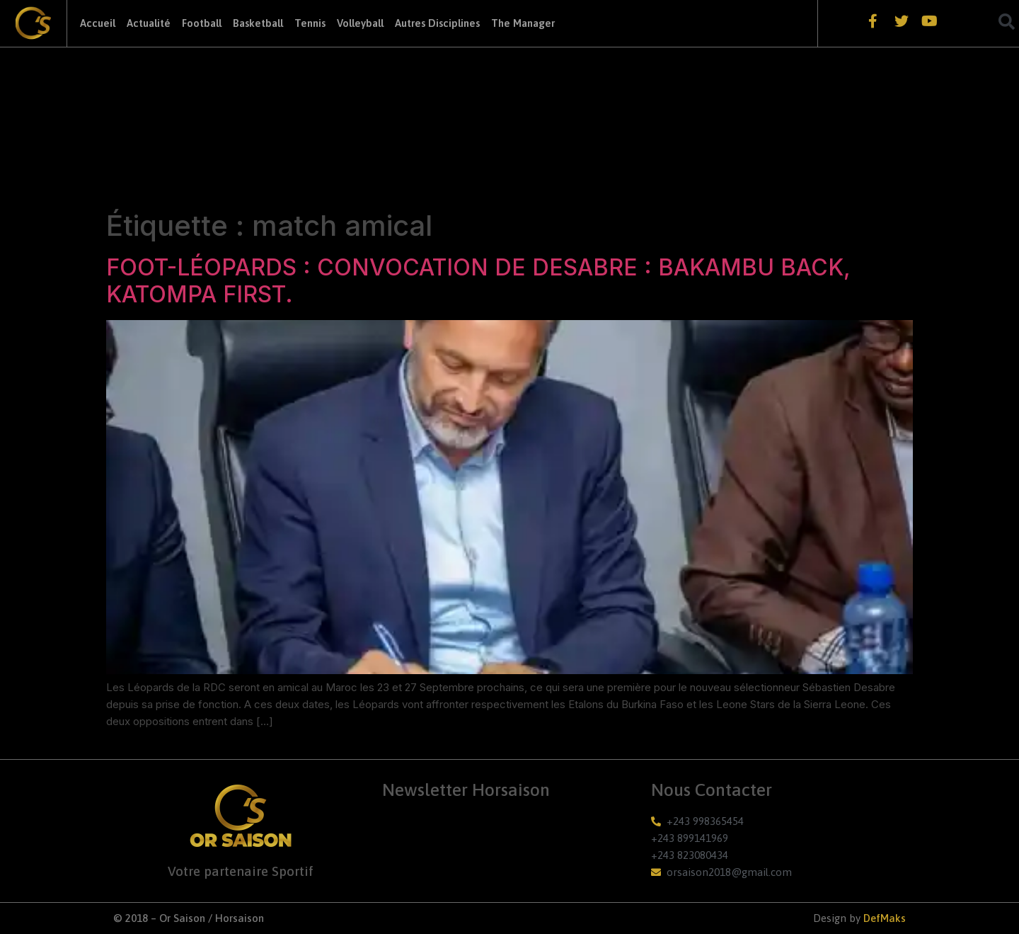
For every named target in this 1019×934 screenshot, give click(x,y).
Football (201, 23)
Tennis (310, 23)
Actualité (149, 23)
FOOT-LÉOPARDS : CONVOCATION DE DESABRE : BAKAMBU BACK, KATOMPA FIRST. (478, 281)
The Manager (523, 23)
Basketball (258, 23)
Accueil (97, 23)
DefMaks (884, 918)
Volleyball (360, 23)
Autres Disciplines (437, 23)
